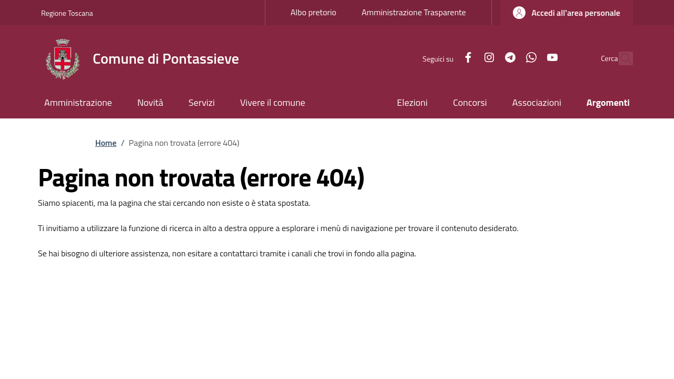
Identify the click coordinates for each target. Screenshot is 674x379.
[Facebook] (445, 58)
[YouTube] (529, 58)
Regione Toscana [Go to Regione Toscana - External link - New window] (67, 12)
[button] (566, 12)
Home (106, 142)
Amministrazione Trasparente (414, 12)
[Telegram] (487, 58)
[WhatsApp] (508, 58)
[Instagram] (466, 58)
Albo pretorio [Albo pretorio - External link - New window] (313, 12)
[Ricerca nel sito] (620, 58)
